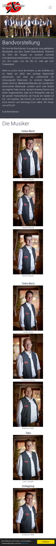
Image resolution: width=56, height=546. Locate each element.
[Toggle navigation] (50, 7)
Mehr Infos (25, 543)
